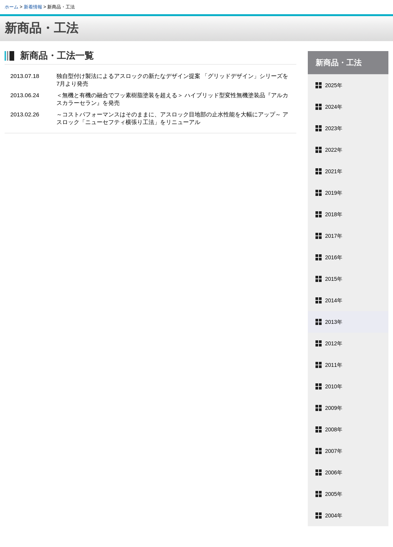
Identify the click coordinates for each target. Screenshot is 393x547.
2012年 (333, 343)
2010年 (333, 386)
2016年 (333, 257)
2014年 (333, 300)
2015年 (333, 279)
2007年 (333, 451)
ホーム (11, 7)
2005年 (333, 494)
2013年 (333, 322)
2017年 (333, 236)
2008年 (333, 429)
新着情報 (33, 7)
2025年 (333, 85)
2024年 (333, 107)
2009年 (333, 408)
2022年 (333, 150)
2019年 (333, 193)
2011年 (333, 365)
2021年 (333, 171)
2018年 (333, 214)
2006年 (333, 472)
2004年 (333, 515)
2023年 (333, 128)
